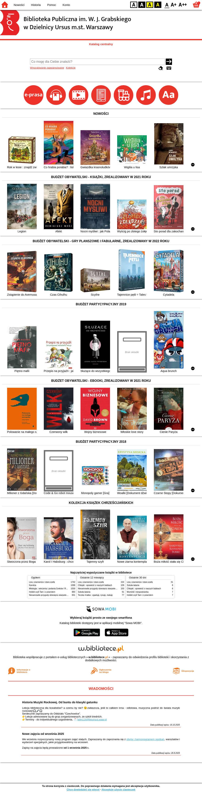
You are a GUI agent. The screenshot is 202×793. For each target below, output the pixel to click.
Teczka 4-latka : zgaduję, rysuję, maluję (95, 595)
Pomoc (51, 5)
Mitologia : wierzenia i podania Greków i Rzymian (50, 589)
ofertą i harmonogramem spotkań (145, 739)
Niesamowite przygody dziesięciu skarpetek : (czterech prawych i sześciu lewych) (65, 595)
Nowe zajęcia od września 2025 (43, 733)
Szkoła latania (84, 592)
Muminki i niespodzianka (138, 592)
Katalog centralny (101, 44)
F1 (174, 4)
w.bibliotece (98, 657)
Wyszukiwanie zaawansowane (47, 67)
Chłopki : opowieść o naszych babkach (95, 585)
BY (158, 4)
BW (141, 4)
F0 (167, 4)
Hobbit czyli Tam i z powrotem (42, 592)
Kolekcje (70, 67)
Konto (66, 5)
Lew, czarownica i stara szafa (42, 582)
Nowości (19, 5)
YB (150, 4)
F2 (183, 4)
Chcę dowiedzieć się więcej (83, 789)
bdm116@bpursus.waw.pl (92, 719)
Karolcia (32, 585)
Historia (36, 5)
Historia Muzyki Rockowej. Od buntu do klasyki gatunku (59, 702)
